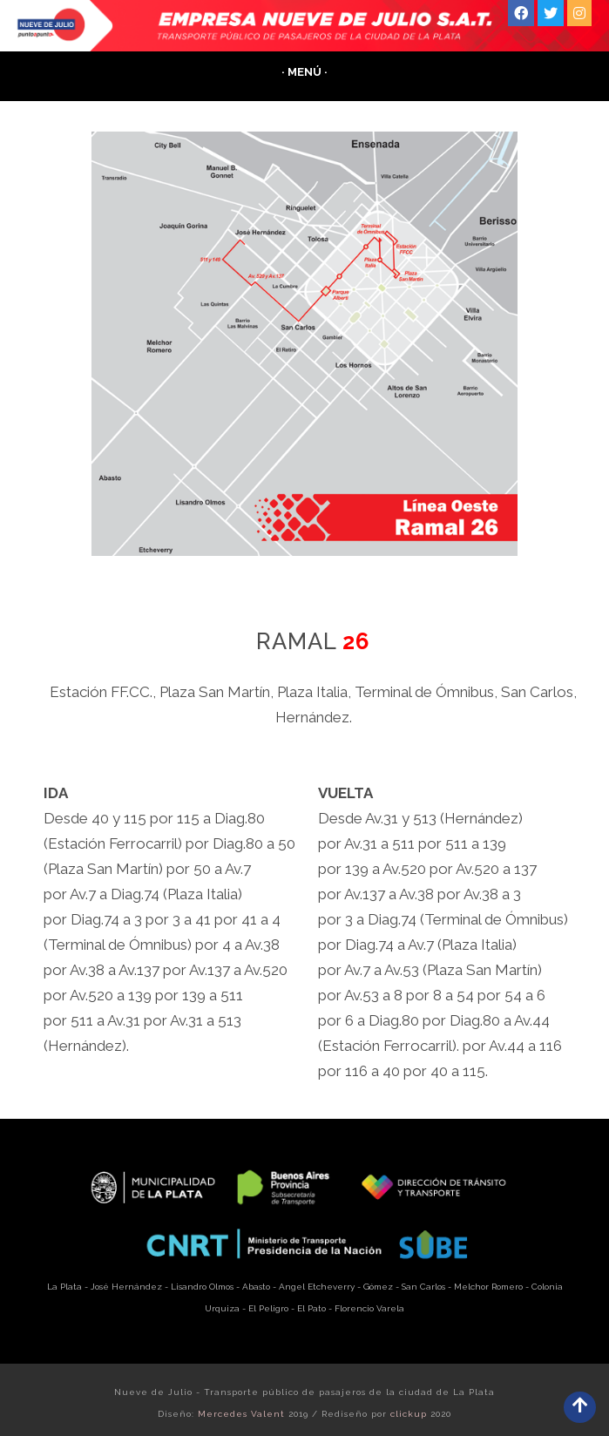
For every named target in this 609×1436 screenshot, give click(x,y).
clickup (408, 1414)
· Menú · (304, 71)
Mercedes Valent (241, 1414)
